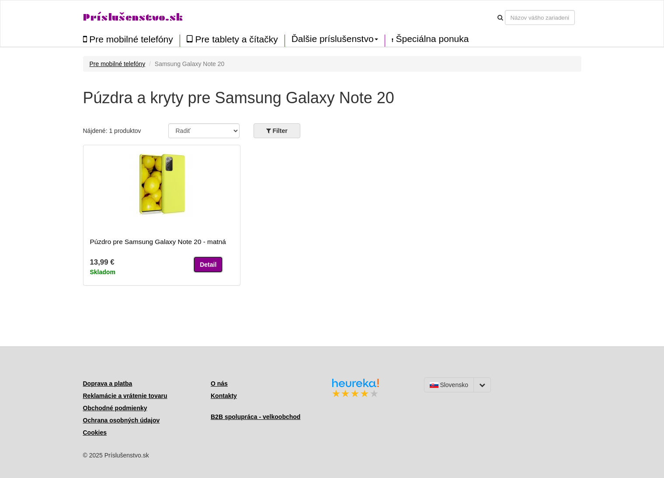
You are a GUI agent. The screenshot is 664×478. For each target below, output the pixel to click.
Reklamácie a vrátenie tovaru (125, 395)
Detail (208, 264)
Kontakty (224, 395)
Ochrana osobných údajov (121, 420)
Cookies (95, 432)
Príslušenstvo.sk (133, 17)
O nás (219, 383)
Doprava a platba (107, 383)
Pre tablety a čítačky (232, 39)
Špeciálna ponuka (430, 39)
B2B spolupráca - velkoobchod (255, 416)
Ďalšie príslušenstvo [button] (335, 39)
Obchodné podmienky (115, 408)
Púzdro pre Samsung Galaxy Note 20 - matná (158, 241)
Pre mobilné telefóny (128, 39)
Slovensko (449, 384)
